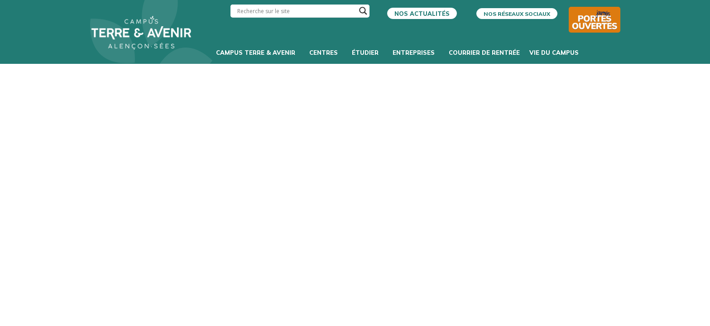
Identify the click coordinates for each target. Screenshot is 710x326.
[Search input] (296, 11)
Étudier (367, 52)
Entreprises (416, 52)
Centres (325, 52)
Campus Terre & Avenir (258, 52)
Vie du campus (556, 52)
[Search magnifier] (363, 11)
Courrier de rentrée (484, 52)
